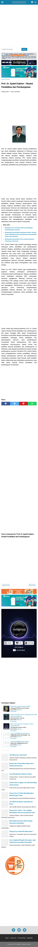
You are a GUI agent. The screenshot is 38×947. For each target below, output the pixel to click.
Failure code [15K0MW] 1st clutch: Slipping (19, 741)
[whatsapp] (32, 403)
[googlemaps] (19, 930)
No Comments (13, 711)
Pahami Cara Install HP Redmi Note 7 (21, 831)
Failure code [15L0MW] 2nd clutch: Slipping (19, 733)
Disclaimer (30, 938)
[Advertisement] (19, 26)
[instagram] (13, 930)
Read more (19, 709)
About (7, 938)
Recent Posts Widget (5, 750)
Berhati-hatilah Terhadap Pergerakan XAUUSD (20, 706)
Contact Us (13, 938)
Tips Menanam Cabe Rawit (18, 755)
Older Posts (32, 585)
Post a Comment (15, 91)
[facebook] (5, 403)
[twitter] (14, 403)
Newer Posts (5, 585)
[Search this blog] (36, 2)
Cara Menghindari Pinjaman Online (20, 774)
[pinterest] (23, 403)
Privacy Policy (21, 938)
